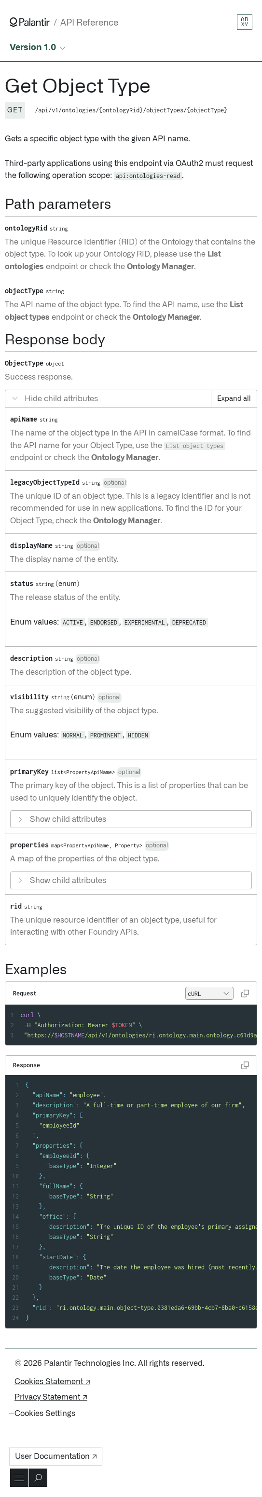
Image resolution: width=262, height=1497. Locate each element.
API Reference (89, 23)
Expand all (234, 398)
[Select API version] (39, 48)
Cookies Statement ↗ (52, 1382)
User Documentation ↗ (56, 1456)
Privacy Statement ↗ (50, 1397)
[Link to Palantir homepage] (30, 22)
